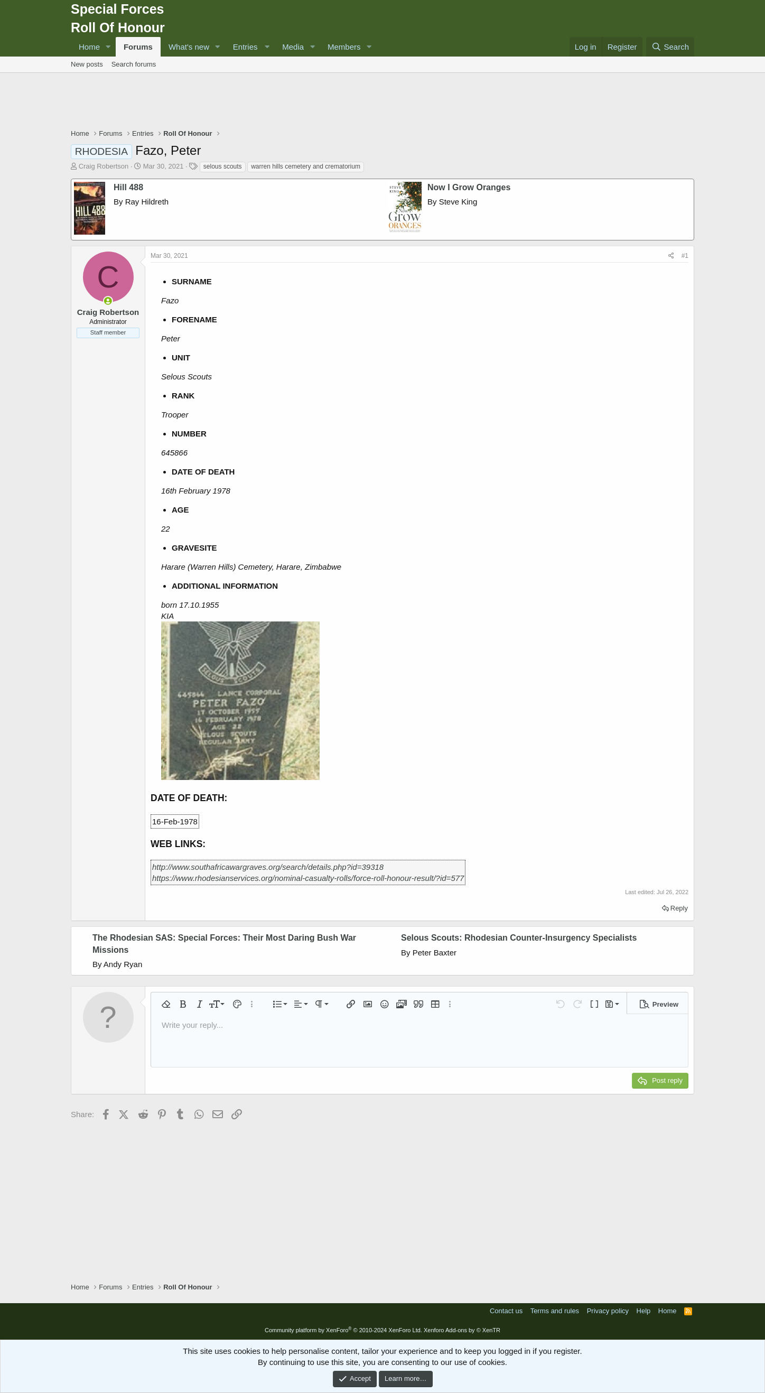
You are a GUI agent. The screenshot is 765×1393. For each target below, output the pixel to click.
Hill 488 (128, 187)
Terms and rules (554, 1311)
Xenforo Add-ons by (462, 1330)
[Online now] (108, 301)
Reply (679, 908)
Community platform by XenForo (343, 1330)
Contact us (506, 1311)
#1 (685, 255)
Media (293, 46)
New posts (87, 64)
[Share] (671, 256)
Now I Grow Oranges (468, 187)
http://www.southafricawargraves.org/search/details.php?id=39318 (268, 866)
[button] (108, 47)
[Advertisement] (382, 102)
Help (644, 1311)
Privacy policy (608, 1311)
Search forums (133, 64)
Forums (138, 46)
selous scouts (222, 166)
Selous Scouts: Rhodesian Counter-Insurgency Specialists (519, 937)
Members (344, 46)
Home (89, 46)
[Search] (670, 47)
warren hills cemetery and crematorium (305, 166)
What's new (189, 46)
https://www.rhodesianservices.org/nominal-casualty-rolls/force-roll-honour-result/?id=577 (308, 878)
